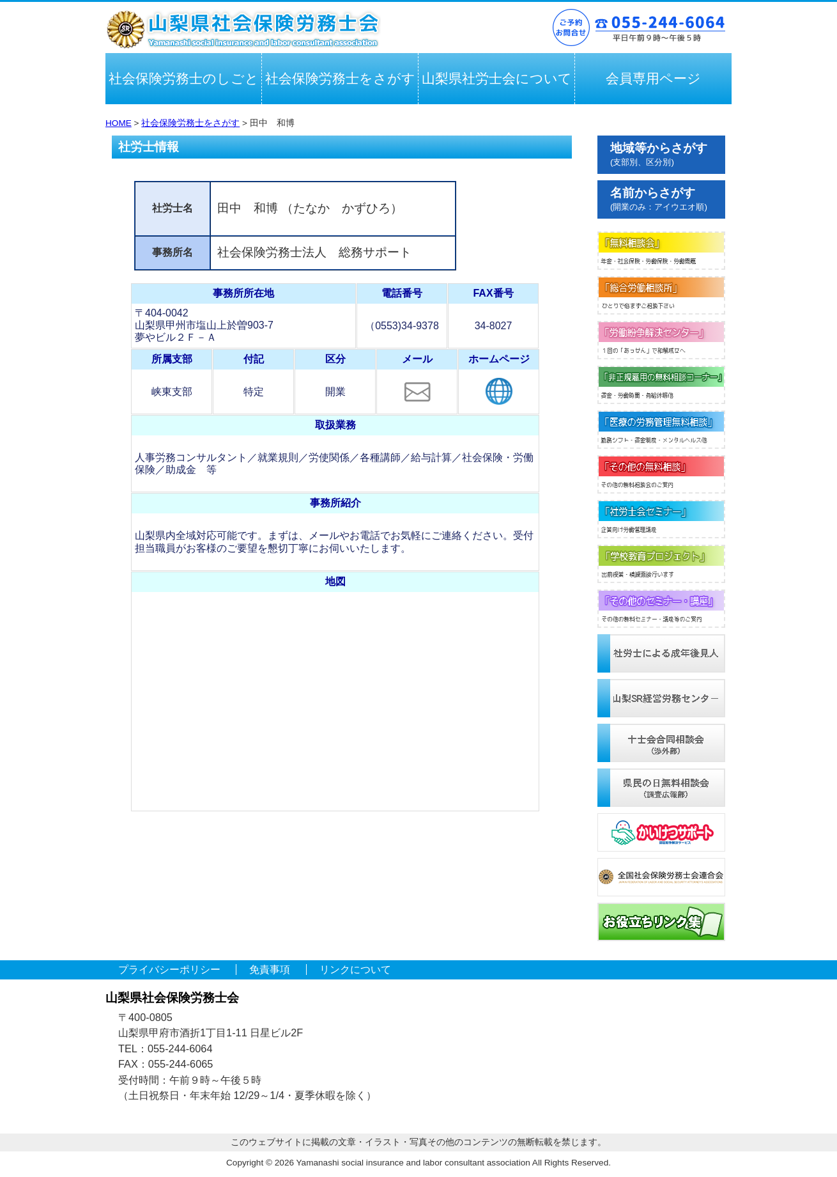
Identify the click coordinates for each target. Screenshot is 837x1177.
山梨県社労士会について (497, 78)
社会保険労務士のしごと (184, 78)
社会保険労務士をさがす (340, 78)
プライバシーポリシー (169, 969)
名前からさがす (658, 199)
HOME (118, 123)
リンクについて (355, 969)
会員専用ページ (653, 78)
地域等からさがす (658, 154)
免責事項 (269, 969)
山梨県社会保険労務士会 (243, 30)
